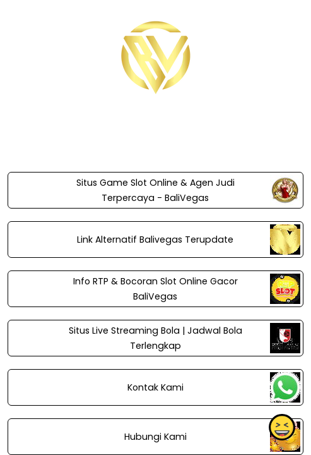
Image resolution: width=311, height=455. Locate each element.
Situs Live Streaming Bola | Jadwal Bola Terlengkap (155, 338)
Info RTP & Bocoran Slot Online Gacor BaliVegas (155, 289)
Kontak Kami (155, 387)
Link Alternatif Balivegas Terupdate (155, 239)
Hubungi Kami (155, 436)
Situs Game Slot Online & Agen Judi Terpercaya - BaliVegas (155, 190)
